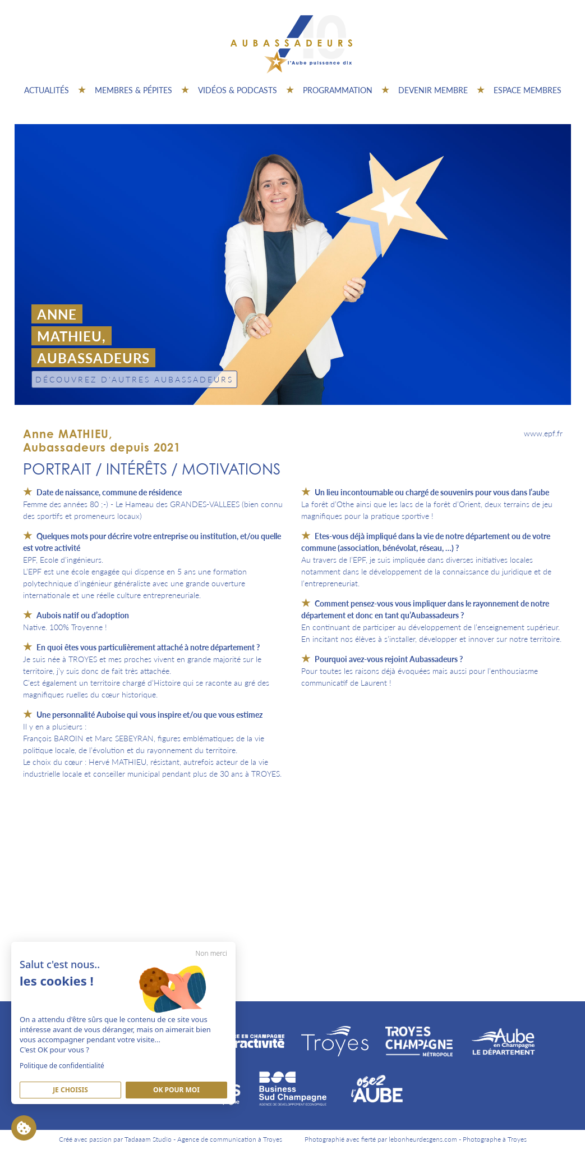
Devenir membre (433, 89)
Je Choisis (70, 1090)
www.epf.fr (543, 433)
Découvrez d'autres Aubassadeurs (134, 379)
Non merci (211, 953)
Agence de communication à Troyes (229, 1139)
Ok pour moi (176, 1090)
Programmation (337, 89)
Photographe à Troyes (495, 1139)
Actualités (46, 89)
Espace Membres (527, 89)
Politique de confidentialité (62, 1065)
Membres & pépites (133, 89)
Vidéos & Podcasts (237, 89)
